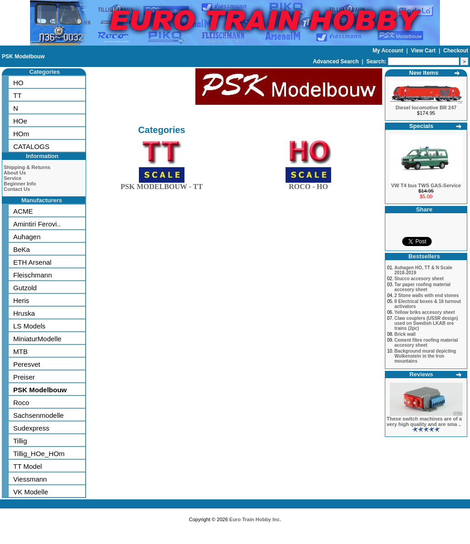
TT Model (27, 466)
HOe (20, 121)
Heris (21, 300)
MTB (20, 351)
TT (17, 95)
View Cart (424, 50)
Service (12, 178)
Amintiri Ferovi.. (37, 224)
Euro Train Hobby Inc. (255, 519)
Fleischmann (32, 275)
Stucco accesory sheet (419, 278)
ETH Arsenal (32, 262)
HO (18, 83)
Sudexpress (31, 428)
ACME (23, 211)
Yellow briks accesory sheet (424, 312)
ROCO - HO (308, 185)
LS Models (29, 326)
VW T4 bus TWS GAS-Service (426, 185)
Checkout (455, 50)
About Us (15, 172)
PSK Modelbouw (23, 56)
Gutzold (25, 288)
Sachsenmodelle (38, 415)
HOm (21, 134)
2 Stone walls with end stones (426, 295)
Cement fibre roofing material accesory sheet (426, 343)
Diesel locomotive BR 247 (426, 107)
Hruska (24, 313)
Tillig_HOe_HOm (39, 453)
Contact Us (17, 189)
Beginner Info (20, 183)
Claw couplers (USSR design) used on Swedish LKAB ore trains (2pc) (426, 323)
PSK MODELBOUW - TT (162, 185)
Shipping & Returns (27, 167)
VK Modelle (30, 492)
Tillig (20, 441)
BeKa (21, 249)
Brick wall (405, 334)
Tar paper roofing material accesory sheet (422, 287)
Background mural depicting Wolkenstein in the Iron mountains (425, 356)
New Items (423, 72)
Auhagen (27, 237)
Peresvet (26, 364)
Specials (421, 126)
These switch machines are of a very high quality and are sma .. (424, 421)
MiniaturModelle (37, 339)
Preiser (24, 377)
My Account (389, 50)
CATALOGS (31, 146)
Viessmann (30, 479)
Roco (21, 402)
